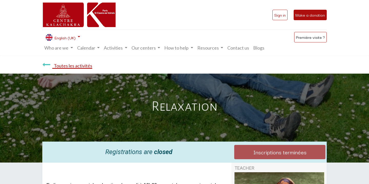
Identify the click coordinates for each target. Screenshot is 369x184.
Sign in (280, 15)
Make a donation (310, 15)
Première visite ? (310, 37)
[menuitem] (238, 47)
